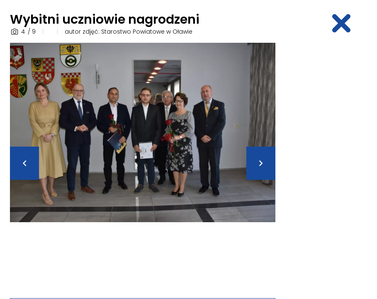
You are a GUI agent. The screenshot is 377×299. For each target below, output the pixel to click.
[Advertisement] (331, 167)
